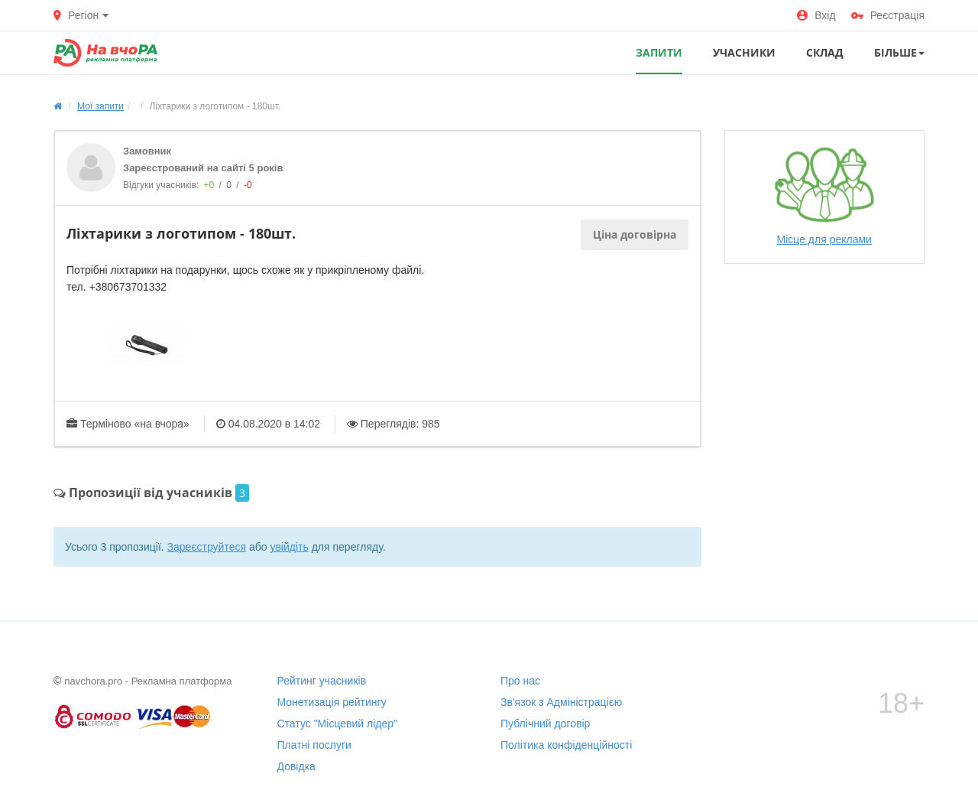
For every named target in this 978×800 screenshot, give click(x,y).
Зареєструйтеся (206, 547)
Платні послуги (314, 745)
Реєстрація (888, 15)
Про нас (520, 681)
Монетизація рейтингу (332, 702)
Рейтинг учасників (322, 681)
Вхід (816, 15)
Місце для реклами (824, 196)
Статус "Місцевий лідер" (337, 723)
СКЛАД (825, 52)
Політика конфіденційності (566, 745)
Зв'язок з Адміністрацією (561, 702)
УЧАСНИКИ (744, 52)
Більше (899, 52)
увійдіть (289, 547)
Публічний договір (545, 723)
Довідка (296, 766)
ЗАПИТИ (659, 52)
